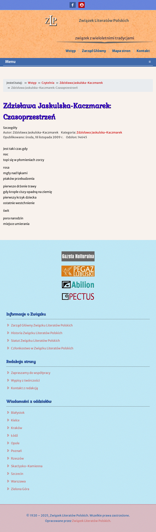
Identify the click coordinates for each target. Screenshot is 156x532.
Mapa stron (121, 51)
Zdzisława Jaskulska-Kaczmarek (99, 132)
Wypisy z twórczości (25, 380)
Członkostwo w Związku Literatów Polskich (42, 348)
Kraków (16, 428)
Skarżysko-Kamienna (26, 466)
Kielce (15, 420)
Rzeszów (17, 458)
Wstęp (71, 51)
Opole (15, 443)
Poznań (16, 451)
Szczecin (17, 474)
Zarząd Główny (94, 51)
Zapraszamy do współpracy (30, 373)
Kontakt (143, 51)
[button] (73, 5)
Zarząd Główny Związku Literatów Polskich (42, 325)
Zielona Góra (20, 489)
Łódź (14, 435)
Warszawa (18, 481)
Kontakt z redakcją (24, 388)
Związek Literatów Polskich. (91, 521)
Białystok (18, 413)
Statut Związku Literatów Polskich (35, 341)
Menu (78, 61)
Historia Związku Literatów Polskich (36, 333)
